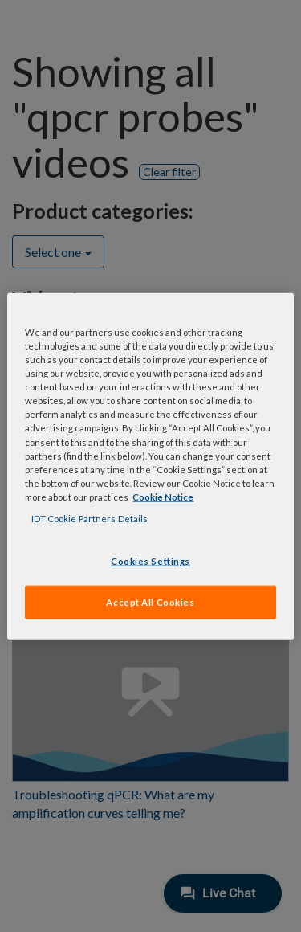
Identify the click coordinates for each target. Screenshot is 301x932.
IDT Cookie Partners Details (89, 518)
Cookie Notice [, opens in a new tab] (162, 496)
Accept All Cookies (150, 601)
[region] (150, 466)
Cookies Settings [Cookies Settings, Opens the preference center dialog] (150, 561)
